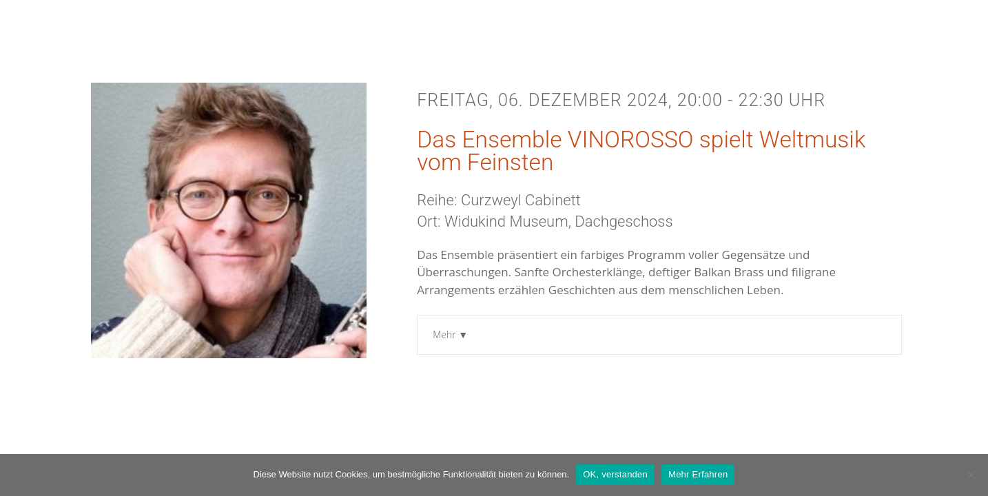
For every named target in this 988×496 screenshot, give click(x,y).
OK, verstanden (615, 474)
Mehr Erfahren (698, 474)
